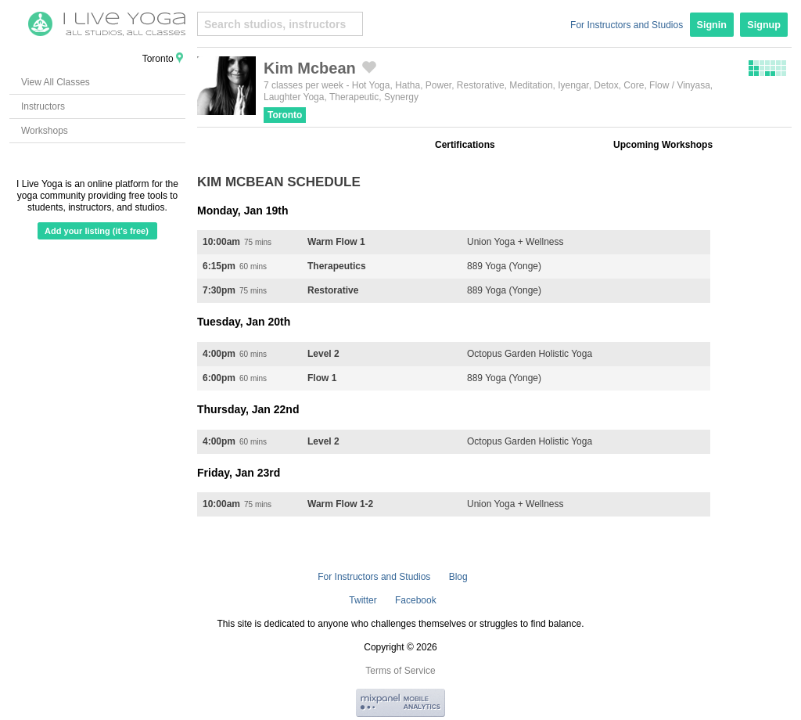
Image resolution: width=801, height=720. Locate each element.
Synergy (401, 97)
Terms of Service (400, 670)
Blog (458, 576)
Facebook (415, 600)
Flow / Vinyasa (679, 85)
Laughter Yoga (294, 97)
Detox (606, 85)
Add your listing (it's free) (97, 231)
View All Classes (55, 82)
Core (633, 85)
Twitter (362, 600)
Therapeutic (354, 97)
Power (438, 85)
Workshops (44, 130)
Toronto (285, 115)
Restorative (481, 85)
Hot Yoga (371, 85)
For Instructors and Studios (626, 25)
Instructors (43, 106)
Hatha (407, 85)
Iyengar (573, 85)
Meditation (530, 85)
